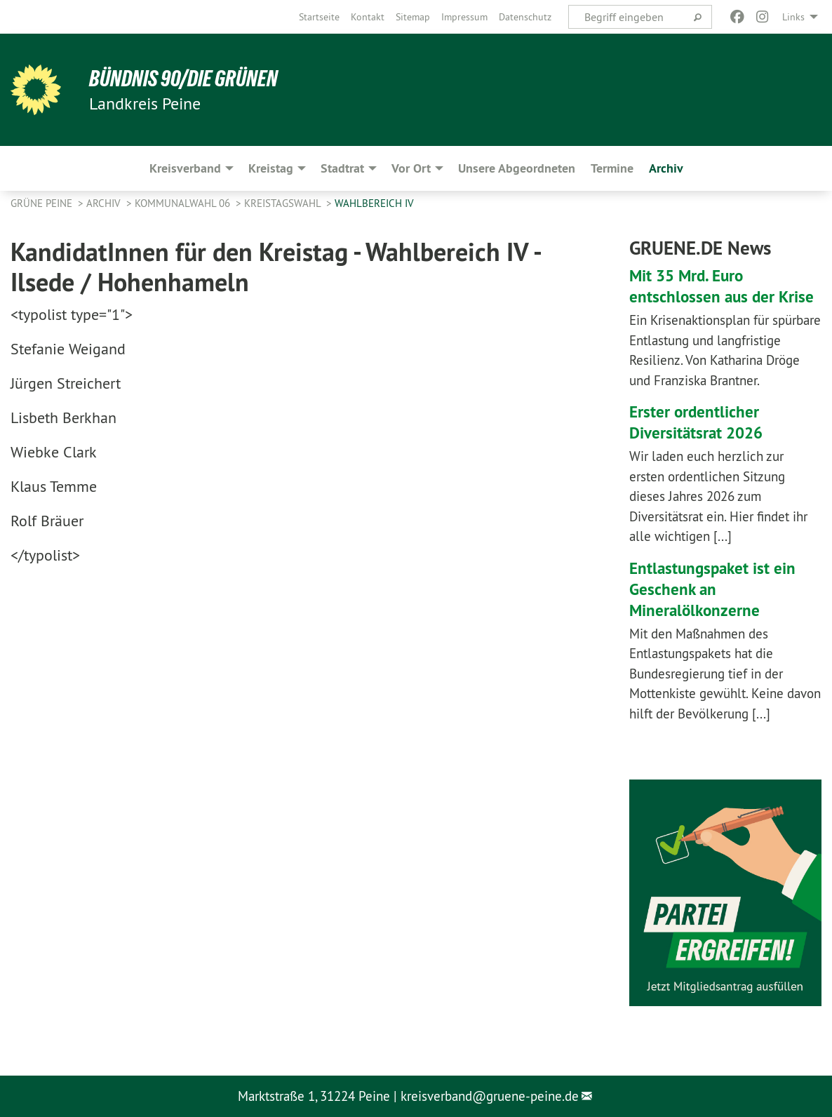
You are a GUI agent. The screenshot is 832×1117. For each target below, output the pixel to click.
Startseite (319, 17)
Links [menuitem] (793, 17)
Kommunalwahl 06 (184, 203)
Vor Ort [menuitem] (411, 168)
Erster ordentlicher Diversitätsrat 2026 (698, 422)
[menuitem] (319, 17)
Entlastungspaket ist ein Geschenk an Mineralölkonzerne (714, 589)
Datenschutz (525, 17)
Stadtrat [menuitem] (342, 168)
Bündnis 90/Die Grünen (183, 78)
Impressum (464, 17)
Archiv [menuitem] (666, 168)
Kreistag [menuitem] (270, 168)
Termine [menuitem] (612, 168)
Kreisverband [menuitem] (185, 168)
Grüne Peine (43, 203)
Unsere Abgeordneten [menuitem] (516, 168)
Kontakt (367, 17)
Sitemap (413, 17)
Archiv (104, 203)
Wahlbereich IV (374, 203)
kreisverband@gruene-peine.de (490, 1096)
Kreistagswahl (283, 203)
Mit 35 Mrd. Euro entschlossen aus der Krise (723, 286)
